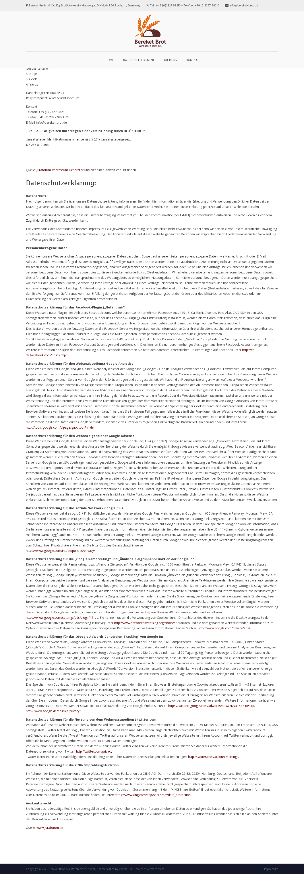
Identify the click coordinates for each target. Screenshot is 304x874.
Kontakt (192, 60)
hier (93, 170)
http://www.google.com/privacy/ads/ (224, 628)
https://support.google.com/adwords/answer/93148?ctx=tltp (211, 706)
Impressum (271, 869)
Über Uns (170, 60)
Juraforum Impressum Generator (60, 170)
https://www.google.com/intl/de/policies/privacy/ (60, 550)
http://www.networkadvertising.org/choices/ (145, 623)
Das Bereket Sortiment (138, 60)
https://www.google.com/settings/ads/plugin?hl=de (62, 617)
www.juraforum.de (50, 827)
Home (109, 60)
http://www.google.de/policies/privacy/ (53, 711)
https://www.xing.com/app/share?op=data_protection (153, 795)
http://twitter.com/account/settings (213, 757)
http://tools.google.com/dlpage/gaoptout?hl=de (60, 427)
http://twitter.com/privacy (94, 751)
